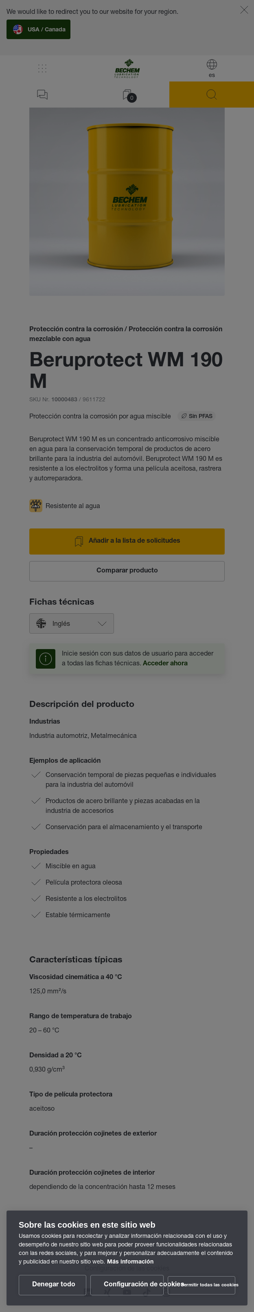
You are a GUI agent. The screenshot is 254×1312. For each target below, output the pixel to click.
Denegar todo (53, 1285)
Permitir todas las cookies (208, 1285)
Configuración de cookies (134, 1285)
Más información (130, 1262)
